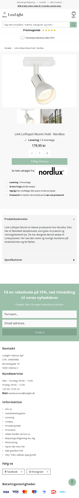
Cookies (7, 421)
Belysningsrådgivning (26, 2)
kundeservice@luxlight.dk (22, 393)
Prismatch (8, 429)
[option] (28, 116)
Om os (7, 409)
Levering (8, 417)
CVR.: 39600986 (10, 359)
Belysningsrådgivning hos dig (18, 438)
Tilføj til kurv (39, 161)
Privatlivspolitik (11, 425)
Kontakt (42, 2)
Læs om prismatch (55, 195)
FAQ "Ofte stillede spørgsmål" (19, 454)
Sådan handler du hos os (16, 433)
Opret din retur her (13, 446)
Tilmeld (39, 332)
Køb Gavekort (56, 2)
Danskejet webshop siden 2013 (40, 37)
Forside (8, 48)
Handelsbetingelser (14, 413)
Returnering (9, 442)
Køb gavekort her (12, 450)
